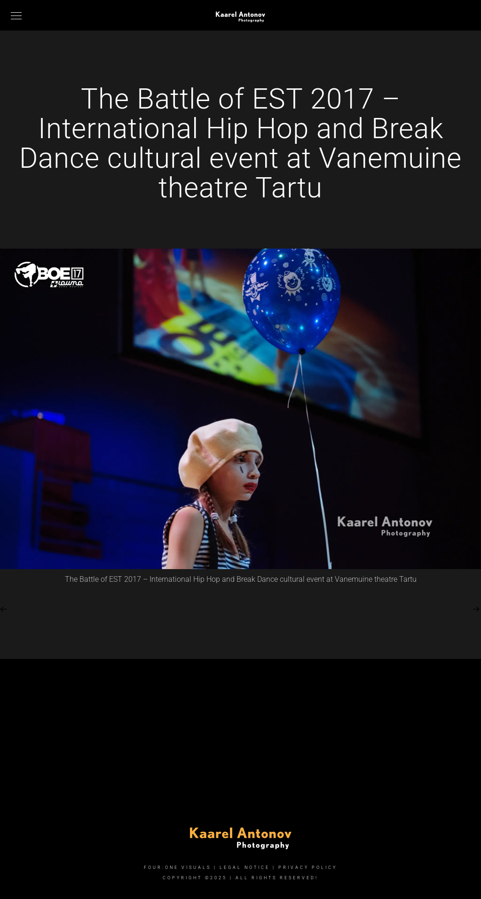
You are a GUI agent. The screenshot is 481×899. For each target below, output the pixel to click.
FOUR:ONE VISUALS (177, 867)
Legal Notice (245, 867)
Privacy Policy (307, 867)
